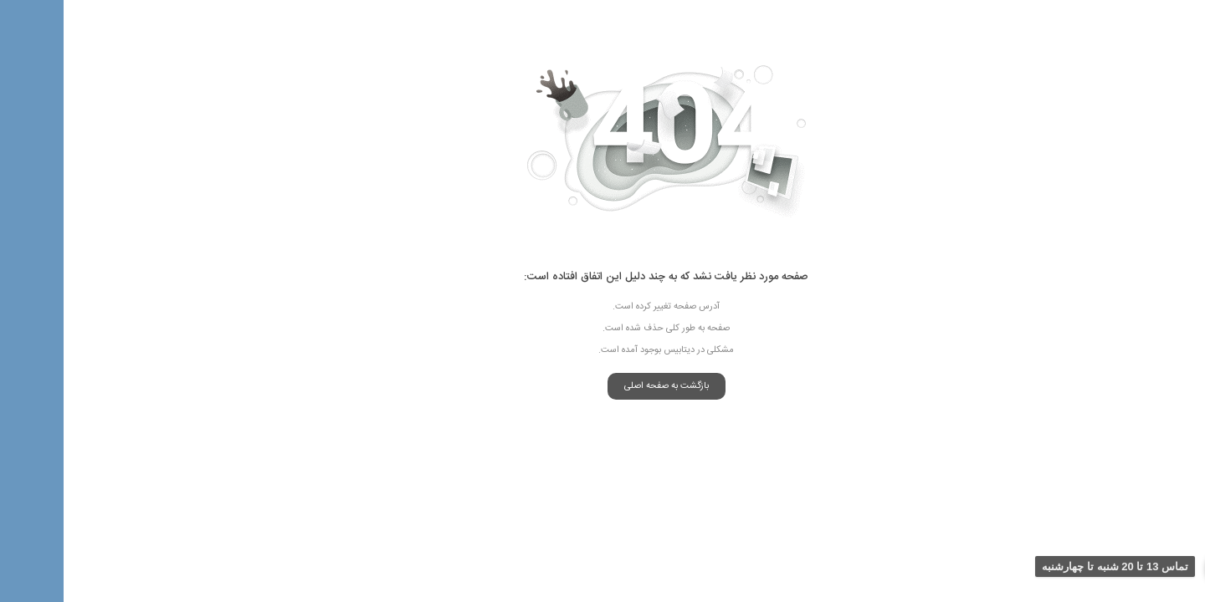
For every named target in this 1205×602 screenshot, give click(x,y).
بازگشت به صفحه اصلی (603, 386)
